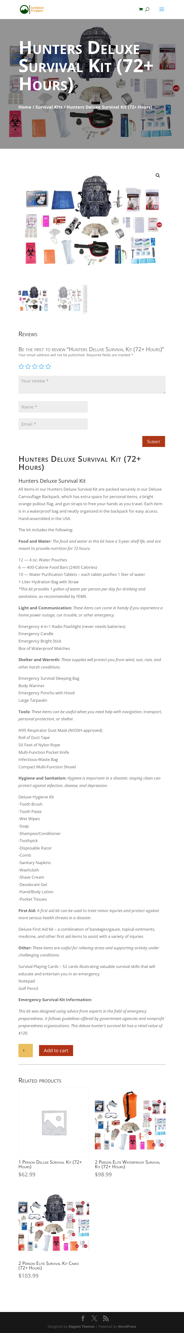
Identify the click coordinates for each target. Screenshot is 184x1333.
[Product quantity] (25, 1050)
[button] (158, 175)
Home (24, 107)
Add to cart (56, 1050)
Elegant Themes (82, 1326)
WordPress (127, 1326)
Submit (153, 441)
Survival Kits (49, 107)
